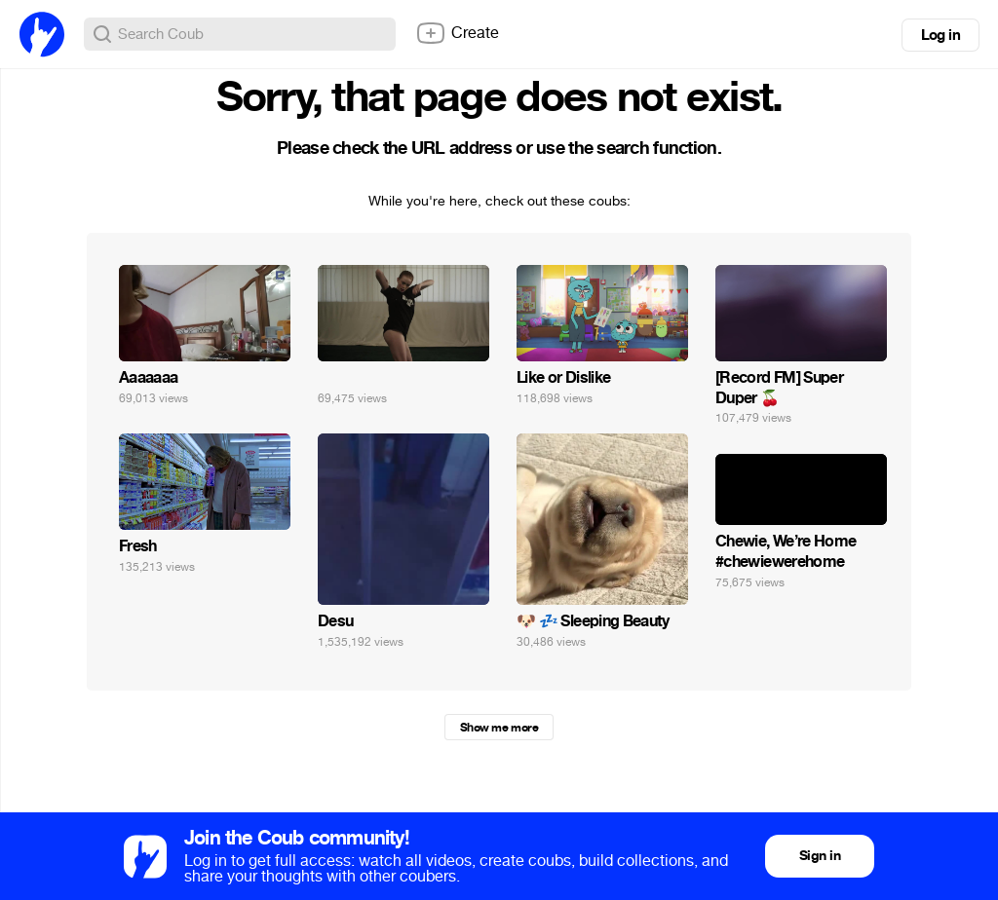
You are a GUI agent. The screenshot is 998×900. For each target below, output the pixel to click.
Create (457, 33)
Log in (940, 35)
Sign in (819, 855)
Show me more (499, 727)
